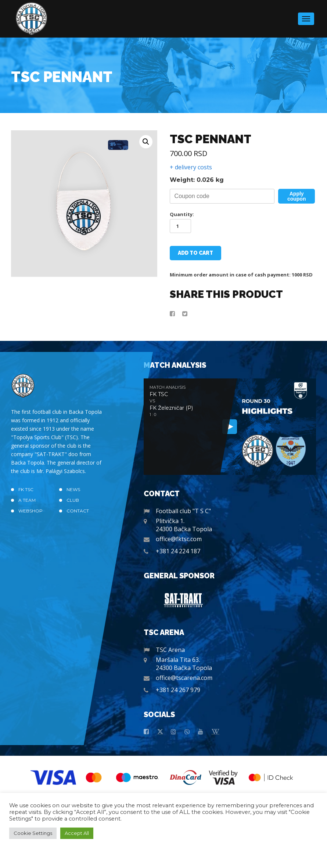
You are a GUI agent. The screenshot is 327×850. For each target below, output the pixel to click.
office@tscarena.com (184, 678)
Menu (306, 16)
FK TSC (25, 489)
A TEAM (27, 500)
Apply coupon (296, 196)
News (73, 489)
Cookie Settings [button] (33, 833)
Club (73, 500)
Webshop (30, 511)
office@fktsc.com (179, 539)
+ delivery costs (191, 167)
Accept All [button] (77, 833)
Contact (78, 511)
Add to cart (195, 253)
